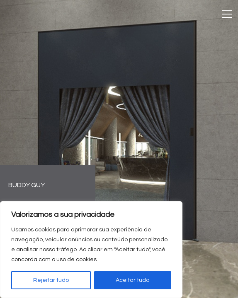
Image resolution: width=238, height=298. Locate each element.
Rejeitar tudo (51, 280)
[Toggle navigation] (227, 14)
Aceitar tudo (132, 280)
